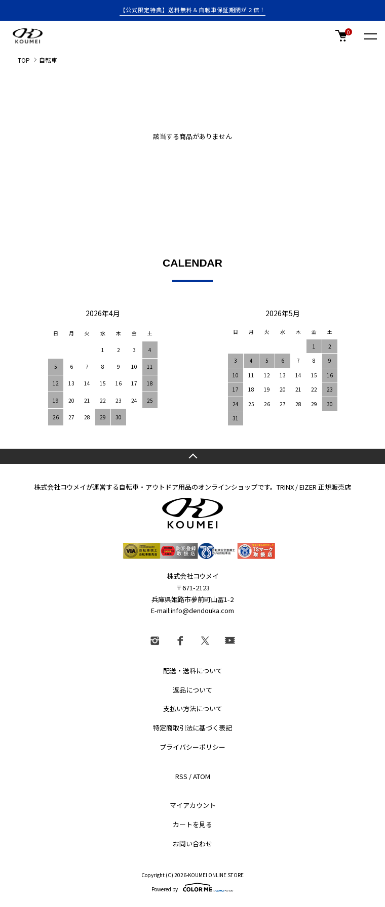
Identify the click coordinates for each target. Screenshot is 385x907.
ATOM (201, 776)
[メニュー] (370, 36)
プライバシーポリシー (192, 747)
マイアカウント (193, 805)
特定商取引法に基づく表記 (192, 727)
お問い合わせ (192, 843)
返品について (192, 690)
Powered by (192, 887)
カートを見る (192, 824)
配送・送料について (192, 670)
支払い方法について (192, 708)
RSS (181, 776)
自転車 (48, 60)
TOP (24, 60)
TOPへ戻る (192, 456)
